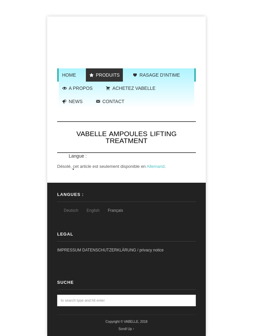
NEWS (76, 101)
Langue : (128, 114)
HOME (69, 75)
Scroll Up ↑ (126, 329)
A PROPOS (80, 88)
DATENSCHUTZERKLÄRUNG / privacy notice (123, 250)
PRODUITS (108, 75)
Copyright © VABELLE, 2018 (126, 321)
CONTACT (113, 101)
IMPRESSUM (69, 250)
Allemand (155, 166)
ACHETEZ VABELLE (133, 88)
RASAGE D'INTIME (159, 75)
